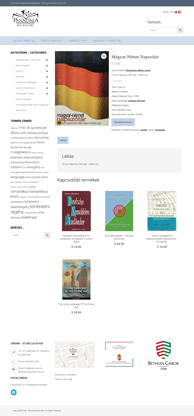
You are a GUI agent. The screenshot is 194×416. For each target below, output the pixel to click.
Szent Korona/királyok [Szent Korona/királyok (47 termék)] (39, 197)
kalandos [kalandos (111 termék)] (17, 157)
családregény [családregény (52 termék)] (18, 137)
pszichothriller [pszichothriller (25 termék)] (33, 182)
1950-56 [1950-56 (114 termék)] (24, 128)
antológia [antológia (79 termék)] (42, 132)
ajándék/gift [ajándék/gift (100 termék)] (39, 128)
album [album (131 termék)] (15, 133)
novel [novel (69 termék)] (28, 177)
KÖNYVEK (32, 77)
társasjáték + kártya (32, 93)
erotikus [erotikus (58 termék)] (29, 137)
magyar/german (136, 100)
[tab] (62, 140)
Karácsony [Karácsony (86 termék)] (17, 162)
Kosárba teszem (123, 122)
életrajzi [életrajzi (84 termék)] (15, 217)
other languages (23, 99)
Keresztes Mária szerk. (138, 70)
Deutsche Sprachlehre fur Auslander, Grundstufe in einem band (76, 238)
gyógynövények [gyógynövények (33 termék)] (29, 142)
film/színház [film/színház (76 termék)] (42, 137)
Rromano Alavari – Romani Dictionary (119, 237)
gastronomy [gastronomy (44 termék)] (17, 142)
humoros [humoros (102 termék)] (17, 147)
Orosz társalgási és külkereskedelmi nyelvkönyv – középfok (162, 238)
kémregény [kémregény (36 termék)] (15, 172)
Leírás (63, 140)
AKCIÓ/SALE (21, 110)
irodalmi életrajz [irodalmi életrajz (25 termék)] (37, 153)
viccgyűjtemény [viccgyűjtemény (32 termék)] (30, 213)
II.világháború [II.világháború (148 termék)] (21, 152)
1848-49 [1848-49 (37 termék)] (14, 128)
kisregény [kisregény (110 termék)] (33, 167)
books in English (32, 65)
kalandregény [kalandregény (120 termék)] (33, 157)
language (160, 130)
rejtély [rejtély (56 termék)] (32, 186)
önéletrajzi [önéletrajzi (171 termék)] (29, 217)
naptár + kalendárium (32, 88)
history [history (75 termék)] (41, 142)
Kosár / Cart (170, 12)
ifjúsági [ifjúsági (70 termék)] (27, 147)
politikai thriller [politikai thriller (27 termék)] (21, 182)
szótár (143, 130)
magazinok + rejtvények (32, 82)
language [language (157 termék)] (17, 177)
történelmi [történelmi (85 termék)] (17, 202)
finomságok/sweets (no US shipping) (32, 105)
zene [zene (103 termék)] (41, 212)
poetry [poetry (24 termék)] (13, 182)
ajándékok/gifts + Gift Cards (32, 60)
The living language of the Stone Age (76, 306)
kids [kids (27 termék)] (24, 167)
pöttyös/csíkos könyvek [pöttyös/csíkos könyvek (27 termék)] (20, 187)
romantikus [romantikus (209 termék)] (20, 191)
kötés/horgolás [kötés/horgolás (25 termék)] (43, 172)
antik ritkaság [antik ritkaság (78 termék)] (28, 132)
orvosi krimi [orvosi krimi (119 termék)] (40, 177)
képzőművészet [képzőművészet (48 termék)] (29, 172)
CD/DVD (32, 71)
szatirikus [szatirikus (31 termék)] (23, 197)
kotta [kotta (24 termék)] (43, 168)
